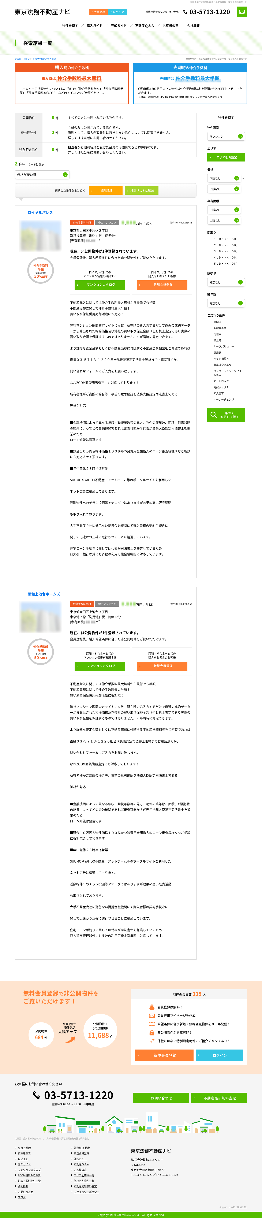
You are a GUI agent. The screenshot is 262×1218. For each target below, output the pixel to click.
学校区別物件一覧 (84, 1181)
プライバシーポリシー (86, 1192)
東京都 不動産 (22, 58)
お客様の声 (80, 1170)
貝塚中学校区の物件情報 (44, 58)
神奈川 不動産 (82, 1148)
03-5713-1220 (210, 12)
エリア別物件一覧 (84, 1175)
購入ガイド (80, 1159)
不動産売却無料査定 (85, 1186)
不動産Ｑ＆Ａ (81, 1164)
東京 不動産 (24, 1148)
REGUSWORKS (240, 1206)
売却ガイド (24, 1164)
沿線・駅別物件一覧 (29, 1181)
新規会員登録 (81, 1153)
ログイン (23, 1159)
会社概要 (23, 1186)
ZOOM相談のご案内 (29, 1175)
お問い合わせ (25, 1192)
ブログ (22, 1197)
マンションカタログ (29, 1170)
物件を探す (24, 1153)
